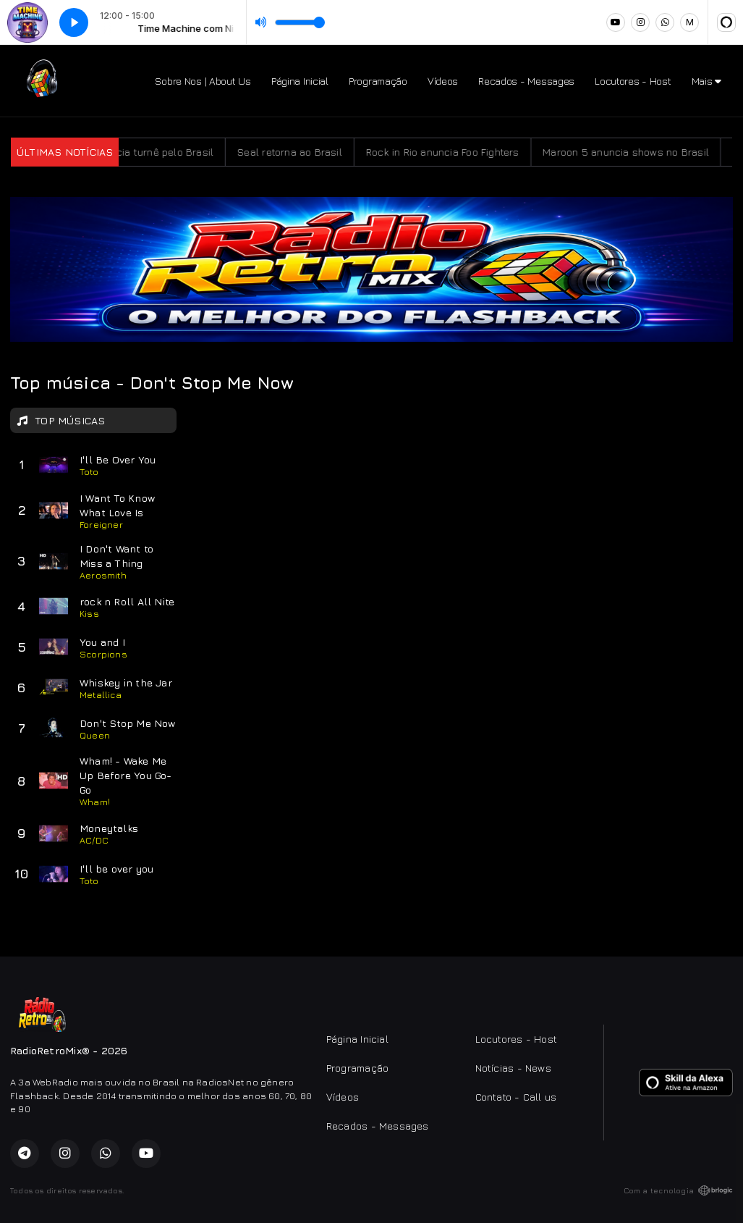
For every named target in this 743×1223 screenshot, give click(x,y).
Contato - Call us (516, 1096)
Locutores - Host (633, 81)
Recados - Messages (526, 81)
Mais (706, 81)
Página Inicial (299, 81)
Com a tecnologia (678, 1190)
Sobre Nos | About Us (202, 81)
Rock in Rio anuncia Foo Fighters (455, 152)
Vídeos (443, 81)
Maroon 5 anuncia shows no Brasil (638, 152)
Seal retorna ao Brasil (302, 152)
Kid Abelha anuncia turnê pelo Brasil (138, 152)
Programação (378, 81)
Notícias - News (513, 1068)
